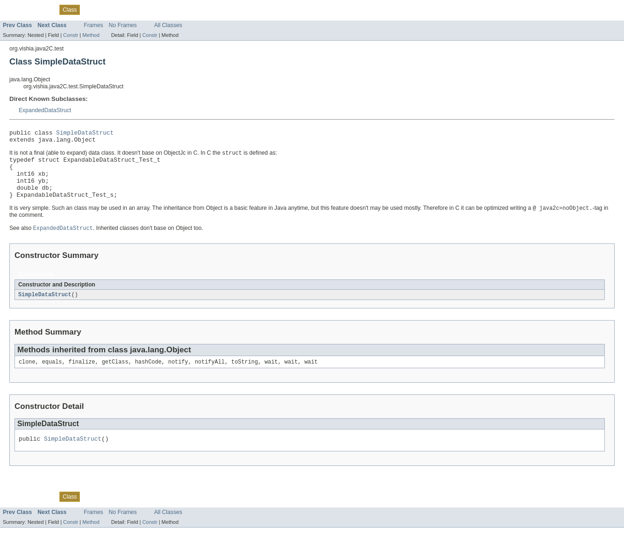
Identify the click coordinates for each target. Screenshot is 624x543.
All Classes (168, 25)
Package (43, 9)
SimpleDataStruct (85, 133)
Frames (93, 25)
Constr (70, 35)
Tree (91, 9)
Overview (15, 9)
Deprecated (117, 9)
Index (144, 9)
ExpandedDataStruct (45, 110)
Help (163, 9)
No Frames (123, 25)
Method (90, 35)
